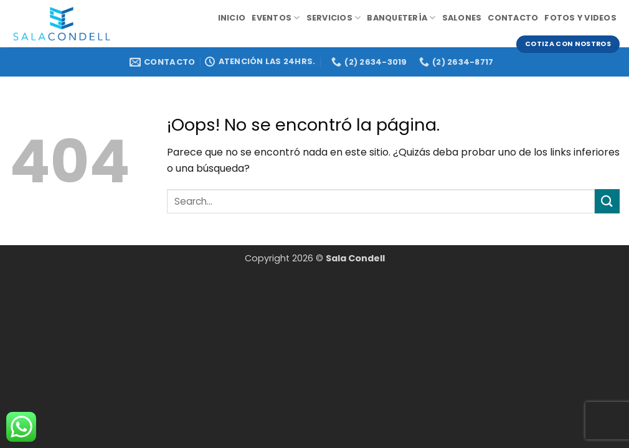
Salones (462, 17)
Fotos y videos (580, 17)
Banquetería (401, 18)
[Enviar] (607, 201)
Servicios (333, 18)
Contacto (513, 17)
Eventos (276, 18)
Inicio (232, 17)
